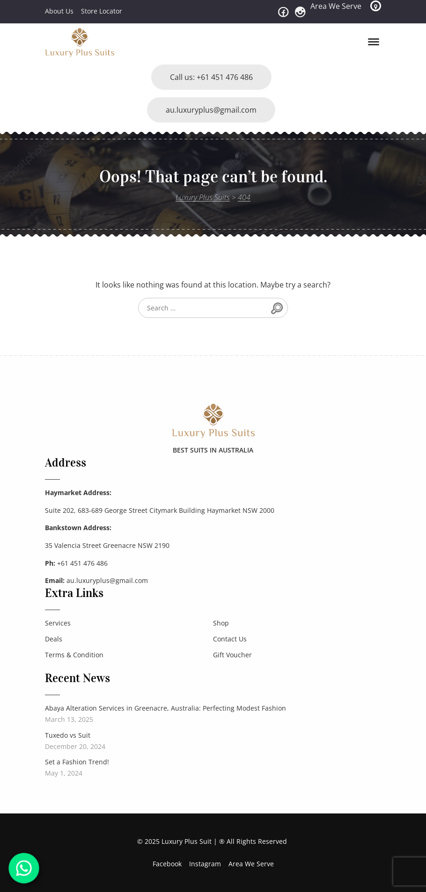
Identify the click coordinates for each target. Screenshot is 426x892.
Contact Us (230, 638)
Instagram (205, 863)
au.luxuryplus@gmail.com (211, 110)
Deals (53, 638)
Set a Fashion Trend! (77, 761)
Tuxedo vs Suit (67, 735)
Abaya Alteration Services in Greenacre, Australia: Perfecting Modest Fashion (165, 708)
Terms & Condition (74, 654)
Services (58, 623)
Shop (221, 623)
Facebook (167, 863)
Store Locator (101, 11)
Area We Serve (335, 6)
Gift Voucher (232, 654)
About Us (59, 11)
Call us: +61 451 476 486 (211, 77)
